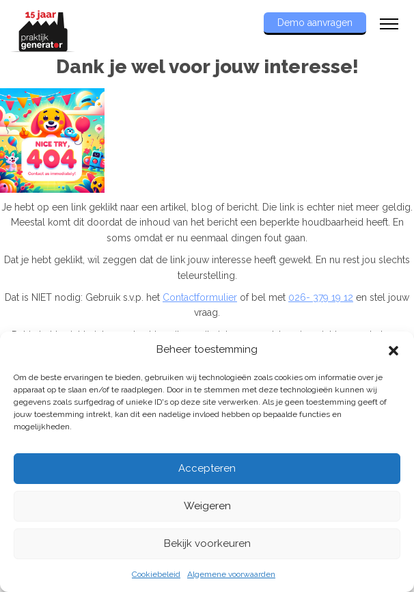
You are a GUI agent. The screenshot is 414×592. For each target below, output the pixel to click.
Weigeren (207, 506)
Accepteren (207, 468)
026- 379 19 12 (320, 297)
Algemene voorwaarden (231, 574)
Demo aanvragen (315, 22)
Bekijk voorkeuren (207, 543)
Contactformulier (200, 297)
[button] (393, 349)
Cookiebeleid (156, 574)
